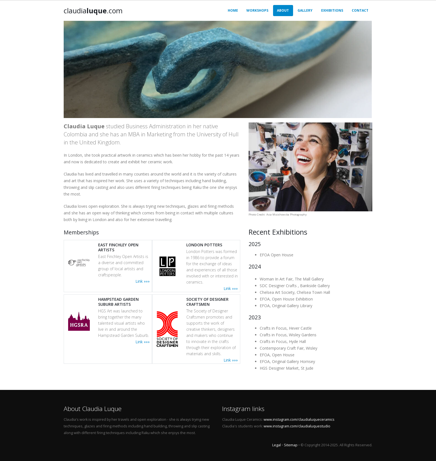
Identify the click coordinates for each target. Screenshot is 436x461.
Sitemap (291, 445)
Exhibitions (332, 10)
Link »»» (142, 281)
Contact (360, 10)
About (283, 10)
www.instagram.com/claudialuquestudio (297, 426)
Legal (276, 445)
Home (233, 10)
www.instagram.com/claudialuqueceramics (299, 419)
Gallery (305, 10)
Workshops (257, 10)
